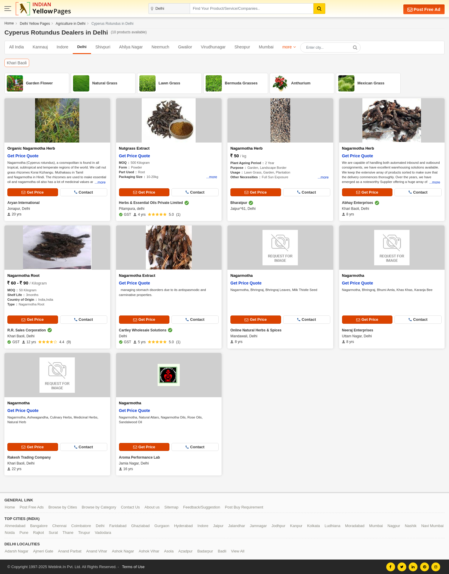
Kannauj (40, 47)
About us (152, 507)
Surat (53, 532)
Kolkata (313, 525)
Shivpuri (102, 47)
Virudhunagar (213, 47)
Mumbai (266, 47)
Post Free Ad (423, 9)
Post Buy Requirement (244, 507)
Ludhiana (333, 525)
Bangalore (38, 525)
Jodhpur (278, 525)
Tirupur (84, 532)
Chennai (59, 525)
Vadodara (103, 532)
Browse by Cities (62, 507)
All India (16, 47)
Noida (10, 532)
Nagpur (393, 525)
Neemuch (160, 47)
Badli (222, 551)
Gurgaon (161, 525)
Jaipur (218, 525)
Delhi (100, 525)
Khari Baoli (17, 62)
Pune (23, 532)
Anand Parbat (70, 551)
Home (9, 23)
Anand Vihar (96, 551)
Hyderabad (183, 525)
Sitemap (171, 507)
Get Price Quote (23, 155)
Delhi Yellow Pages (35, 24)
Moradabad (354, 525)
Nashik (411, 525)
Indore (62, 47)
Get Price (33, 192)
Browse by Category (99, 507)
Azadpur (185, 551)
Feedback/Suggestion (201, 507)
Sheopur (242, 47)
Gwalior (185, 47)
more (287, 47)
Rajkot (38, 532)
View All (237, 551)
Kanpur (296, 525)
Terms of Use (133, 566)
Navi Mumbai (432, 525)
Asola (169, 551)
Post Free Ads (32, 507)
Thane (67, 532)
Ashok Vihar (149, 551)
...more (100, 182)
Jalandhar (236, 525)
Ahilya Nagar (131, 47)
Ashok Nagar (123, 551)
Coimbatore (81, 525)
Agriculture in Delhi (70, 24)
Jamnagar (258, 525)
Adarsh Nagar (16, 551)
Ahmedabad (15, 525)
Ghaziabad (140, 525)
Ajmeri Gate (43, 551)
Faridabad (118, 525)
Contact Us (130, 507)
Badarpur (205, 551)
